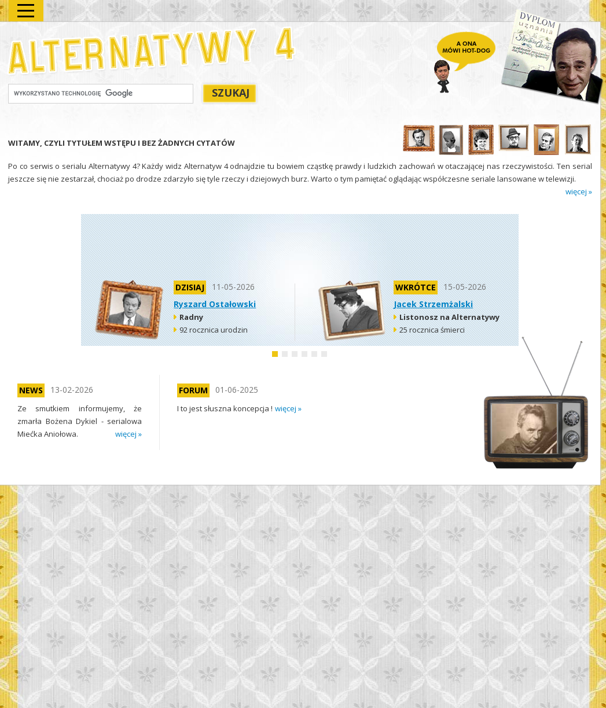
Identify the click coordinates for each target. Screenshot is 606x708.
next (573, 435)
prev (573, 418)
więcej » (578, 191)
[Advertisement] (299, 245)
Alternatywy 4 (152, 51)
